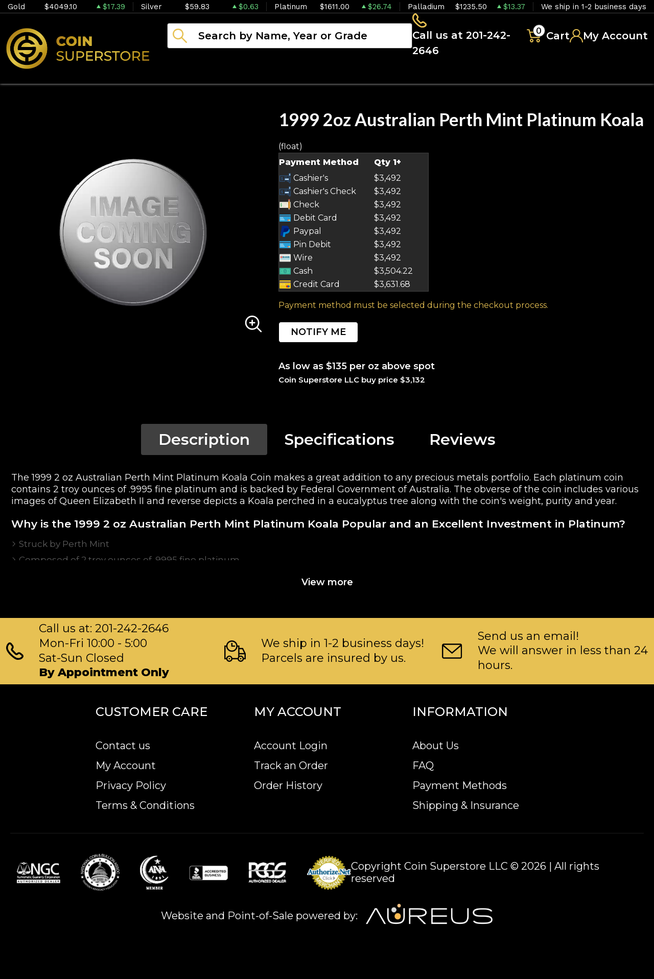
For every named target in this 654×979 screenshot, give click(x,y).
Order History (288, 786)
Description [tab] (204, 442)
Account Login (291, 746)
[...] (289, 37)
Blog (516, 76)
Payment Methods (459, 786)
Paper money (370, 76)
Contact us (123, 746)
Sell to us (620, 76)
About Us (435, 746)
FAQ (423, 766)
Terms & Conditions (145, 806)
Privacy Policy (131, 786)
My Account (126, 766)
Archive (455, 76)
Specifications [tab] (339, 442)
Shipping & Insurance (465, 806)
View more (327, 585)
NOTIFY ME (318, 335)
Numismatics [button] (270, 76)
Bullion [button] (188, 76)
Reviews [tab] (462, 442)
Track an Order (291, 766)
